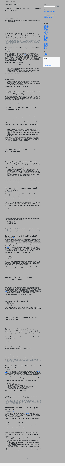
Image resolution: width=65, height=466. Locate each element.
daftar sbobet (32, 228)
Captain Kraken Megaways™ (48, 17)
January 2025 (46, 31)
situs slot (39, 40)
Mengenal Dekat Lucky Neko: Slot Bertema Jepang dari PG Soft (21, 150)
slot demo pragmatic (22, 401)
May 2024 (45, 35)
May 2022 (45, 47)
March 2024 (46, 37)
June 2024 (45, 34)
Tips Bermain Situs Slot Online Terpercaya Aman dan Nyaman (21, 318)
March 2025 (46, 29)
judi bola (7, 229)
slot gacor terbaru (22, 41)
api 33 (45, 60)
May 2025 (45, 28)
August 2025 (46, 27)
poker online (13, 40)
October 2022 (46, 45)
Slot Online (16, 40)
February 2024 (46, 38)
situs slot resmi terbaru (15, 41)
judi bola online (11, 229)
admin (14, 51)
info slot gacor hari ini (25, 40)
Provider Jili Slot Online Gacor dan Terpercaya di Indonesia (22, 409)
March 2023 (46, 43)
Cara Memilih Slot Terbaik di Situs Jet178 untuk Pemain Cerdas (23, 9)
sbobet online (35, 229)
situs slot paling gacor (8, 401)
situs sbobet (16, 230)
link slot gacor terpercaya (48, 65)
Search (45, 4)
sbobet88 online (7, 230)
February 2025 (46, 30)
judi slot (29, 40)
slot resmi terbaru (29, 42)
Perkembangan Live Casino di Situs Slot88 (21, 236)
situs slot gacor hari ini (8, 41)
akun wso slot (24, 180)
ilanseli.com (8, 1)
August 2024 (46, 32)
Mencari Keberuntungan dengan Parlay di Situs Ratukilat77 (21, 189)
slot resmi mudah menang (22, 42)
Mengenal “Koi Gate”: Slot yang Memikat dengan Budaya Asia (20, 108)
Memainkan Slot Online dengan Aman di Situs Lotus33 (22, 49)
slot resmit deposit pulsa (9, 43)
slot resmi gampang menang (16, 402)
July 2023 (45, 41)
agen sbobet (23, 228)
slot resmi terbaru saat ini (36, 42)
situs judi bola (12, 230)
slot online (26, 41)
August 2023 (46, 40)
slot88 (8, 247)
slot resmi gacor (9, 42)
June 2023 (45, 42)
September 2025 (46, 26)
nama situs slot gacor (34, 40)
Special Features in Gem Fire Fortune (49, 11)
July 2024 (45, 33)
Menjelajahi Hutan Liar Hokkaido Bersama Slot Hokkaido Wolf (23, 367)
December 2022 (46, 44)
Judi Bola (9, 40)
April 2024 (45, 36)
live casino (37, 180)
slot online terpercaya (31, 41)
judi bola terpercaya (17, 229)
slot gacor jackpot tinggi (11, 102)
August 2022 (46, 46)
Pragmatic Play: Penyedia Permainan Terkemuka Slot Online (19, 278)
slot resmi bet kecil (28, 102)
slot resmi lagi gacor (15, 42)
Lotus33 (25, 54)
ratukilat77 (17, 193)
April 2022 (45, 48)
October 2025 (46, 25)
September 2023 (46, 39)
